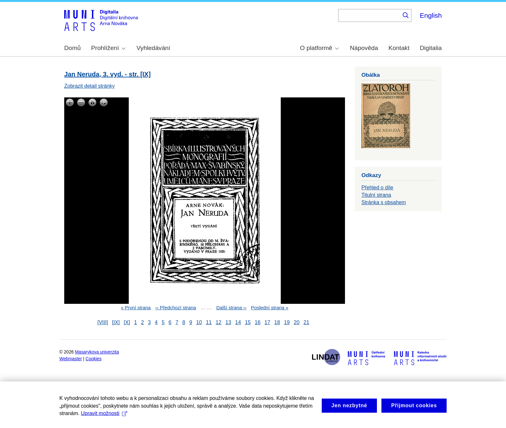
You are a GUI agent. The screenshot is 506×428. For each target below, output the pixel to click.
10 (199, 322)
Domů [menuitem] (72, 48)
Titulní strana (376, 195)
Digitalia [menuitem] (431, 48)
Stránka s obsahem (383, 202)
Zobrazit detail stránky (89, 86)
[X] (127, 322)
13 (228, 322)
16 (257, 322)
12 (218, 322)
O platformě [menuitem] (319, 48)
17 (267, 322)
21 (306, 322)
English (431, 15)
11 (209, 322)
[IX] (116, 322)
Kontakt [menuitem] (399, 48)
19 (287, 322)
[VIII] (102, 322)
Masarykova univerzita (97, 352)
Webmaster (70, 358)
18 (277, 322)
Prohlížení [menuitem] (108, 48)
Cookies (94, 358)
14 (238, 322)
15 (248, 322)
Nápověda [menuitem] (364, 48)
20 (296, 322)
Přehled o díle (377, 187)
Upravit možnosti (104, 419)
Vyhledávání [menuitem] (153, 48)
